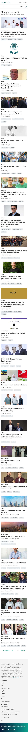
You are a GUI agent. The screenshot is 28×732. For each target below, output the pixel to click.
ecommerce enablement (11, 467)
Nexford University (17, 229)
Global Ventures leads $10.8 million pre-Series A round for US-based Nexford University (13, 222)
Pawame (4, 283)
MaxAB (19, 173)
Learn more (16, 677)
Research (3, 698)
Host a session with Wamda (7, 709)
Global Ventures (6, 229)
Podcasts (3, 696)
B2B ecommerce (5, 173)
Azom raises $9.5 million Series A (13, 536)
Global (3, 218)
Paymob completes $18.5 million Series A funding (12, 410)
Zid (2, 467)
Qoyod (21, 619)
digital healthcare (12, 201)
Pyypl (3, 65)
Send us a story (4, 706)
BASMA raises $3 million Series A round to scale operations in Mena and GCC (13, 194)
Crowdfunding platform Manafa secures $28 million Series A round (13, 33)
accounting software (12, 619)
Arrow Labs (5, 147)
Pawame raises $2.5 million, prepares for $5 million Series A (12, 278)
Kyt (16, 593)
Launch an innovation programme (9, 714)
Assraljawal (5, 541)
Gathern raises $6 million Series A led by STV (13, 334)
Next (22, 650)
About (20, 2)
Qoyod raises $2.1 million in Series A (13, 614)
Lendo (3, 491)
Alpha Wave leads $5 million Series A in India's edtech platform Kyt (13, 588)
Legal (2, 691)
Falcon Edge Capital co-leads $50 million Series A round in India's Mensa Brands (12, 305)
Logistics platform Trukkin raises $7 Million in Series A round (14, 252)
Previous (7, 650)
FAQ (2, 685)
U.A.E (2, 56)
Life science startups (18, 119)
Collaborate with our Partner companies (10, 712)
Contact (25, 2)
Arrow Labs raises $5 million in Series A (12, 141)
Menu (21, 6)
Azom (11, 541)
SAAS (3, 619)
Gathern (4, 340)
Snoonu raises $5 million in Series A (14, 385)
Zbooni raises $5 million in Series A (13, 563)
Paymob (4, 416)
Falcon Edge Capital (7, 311)
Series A (20, 39)
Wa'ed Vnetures (12, 39)
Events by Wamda (5, 701)
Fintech (12, 366)
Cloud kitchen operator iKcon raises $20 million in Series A (11, 436)
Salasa (3, 645)
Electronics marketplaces (8, 544)
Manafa (4, 39)
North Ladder (14, 517)
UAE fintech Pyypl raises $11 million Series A (14, 59)
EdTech (11, 593)
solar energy (11, 283)
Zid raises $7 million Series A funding (11, 462)
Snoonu (4, 390)
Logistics (16, 257)
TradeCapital (5, 366)
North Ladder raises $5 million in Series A (13, 511)
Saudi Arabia (4, 30)
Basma (3, 201)
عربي (25, 6)
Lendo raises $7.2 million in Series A (14, 486)
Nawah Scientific (6, 93)
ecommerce (17, 390)
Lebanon (3, 190)
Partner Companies (5, 688)
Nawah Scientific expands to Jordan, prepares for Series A (11, 113)
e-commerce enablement (14, 645)
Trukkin (4, 257)
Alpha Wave (5, 593)
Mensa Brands (17, 311)
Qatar (3, 382)
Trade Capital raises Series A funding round (11, 360)
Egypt (2, 81)
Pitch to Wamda (5, 717)
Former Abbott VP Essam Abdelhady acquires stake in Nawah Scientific (11, 86)
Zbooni (3, 568)
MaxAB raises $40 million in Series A (13, 167)
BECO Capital (5, 517)
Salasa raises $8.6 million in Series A (13, 639)
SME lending (16, 491)
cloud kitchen (5, 441)
